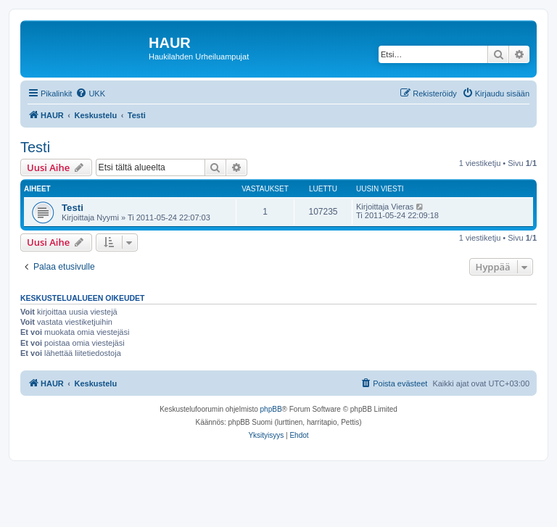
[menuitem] (90, 93)
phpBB (271, 409)
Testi (35, 147)
